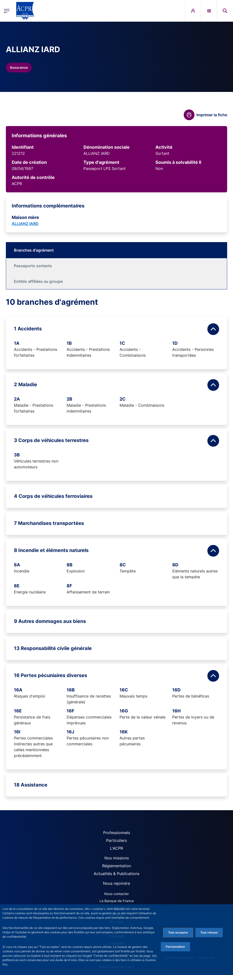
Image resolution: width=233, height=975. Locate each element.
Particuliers (116, 840)
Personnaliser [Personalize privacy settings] (175, 946)
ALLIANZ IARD (25, 223)
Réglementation (116, 865)
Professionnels (116, 832)
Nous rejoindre (116, 883)
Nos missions (116, 858)
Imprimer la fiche (211, 114)
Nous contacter (116, 894)
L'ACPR (116, 848)
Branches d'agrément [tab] (34, 250)
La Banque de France (117, 901)
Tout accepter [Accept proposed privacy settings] (178, 932)
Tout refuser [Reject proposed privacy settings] (209, 932)
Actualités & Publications (116, 873)
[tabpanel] (116, 547)
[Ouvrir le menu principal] (7, 11)
